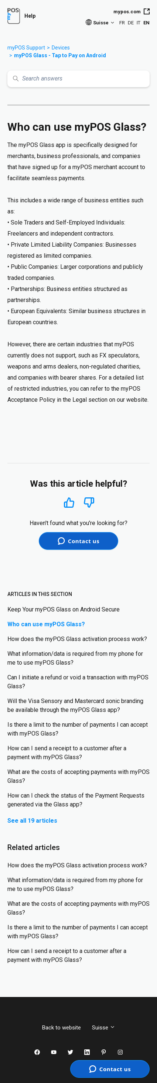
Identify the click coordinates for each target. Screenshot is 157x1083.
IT (138, 22)
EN (146, 22)
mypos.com (131, 11)
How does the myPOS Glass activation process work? (77, 638)
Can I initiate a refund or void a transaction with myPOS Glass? (78, 682)
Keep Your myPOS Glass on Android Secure (63, 609)
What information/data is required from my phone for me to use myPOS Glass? (75, 658)
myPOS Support (26, 48)
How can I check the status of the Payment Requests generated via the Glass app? (75, 800)
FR (122, 22)
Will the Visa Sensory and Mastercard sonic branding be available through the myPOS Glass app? (75, 705)
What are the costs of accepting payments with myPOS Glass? (78, 776)
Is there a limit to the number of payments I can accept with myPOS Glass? (77, 729)
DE (131, 22)
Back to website (61, 1027)
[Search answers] (78, 79)
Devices (61, 48)
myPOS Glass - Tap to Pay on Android (60, 55)
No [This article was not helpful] (89, 502)
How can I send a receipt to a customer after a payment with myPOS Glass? (66, 753)
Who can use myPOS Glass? (46, 624)
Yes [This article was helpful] (69, 502)
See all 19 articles (32, 820)
